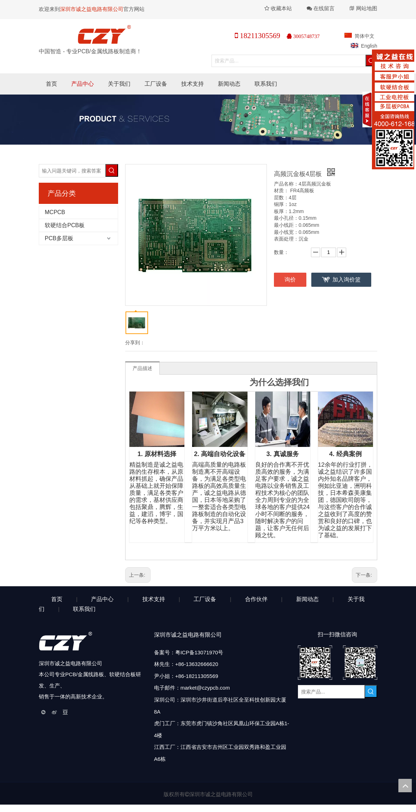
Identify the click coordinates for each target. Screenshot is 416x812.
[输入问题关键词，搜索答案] (72, 170)
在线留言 (324, 8)
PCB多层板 (59, 238)
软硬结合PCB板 (65, 225)
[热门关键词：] (111, 170)
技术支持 (153, 599)
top (405, 785)
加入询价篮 (346, 280)
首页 (56, 599)
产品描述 (142, 368)
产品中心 (102, 599)
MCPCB (55, 212)
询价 (290, 280)
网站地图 (366, 8)
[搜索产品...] (289, 61)
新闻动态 (307, 599)
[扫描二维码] (337, 663)
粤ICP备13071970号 (199, 652)
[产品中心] (208, 119)
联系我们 (84, 609)
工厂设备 (205, 599)
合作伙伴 (256, 599)
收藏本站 (278, 8)
